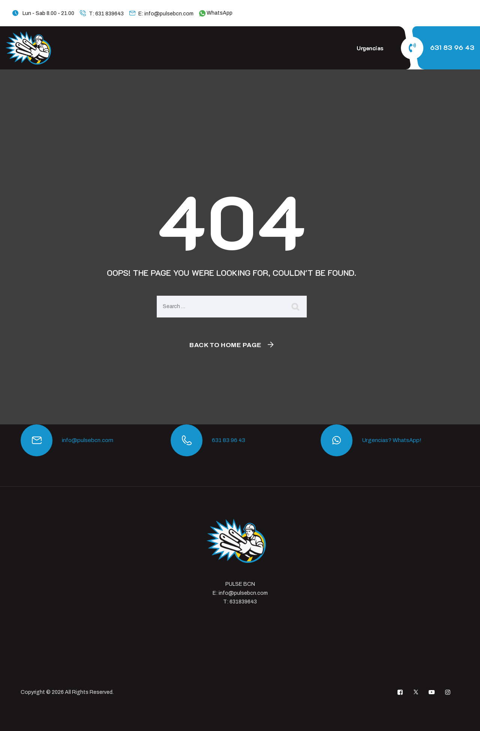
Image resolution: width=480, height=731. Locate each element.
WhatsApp (215, 13)
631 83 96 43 (452, 47)
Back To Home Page (225, 345)
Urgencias (370, 48)
